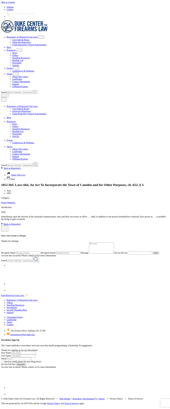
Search (4, 92)
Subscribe (21, 366)
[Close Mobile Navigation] (3, 99)
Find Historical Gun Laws (14, 297)
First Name (6, 355)
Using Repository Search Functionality (29, 45)
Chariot (101, 401)
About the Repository (21, 42)
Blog (9, 47)
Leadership (17, 79)
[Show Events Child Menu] (16, 68)
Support (10, 7)
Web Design (64, 401)
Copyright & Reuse (20, 40)
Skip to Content (8, 2)
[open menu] (5, 95)
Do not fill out (123, 255)
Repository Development (84, 401)
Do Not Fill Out (8, 366)
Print (11, 179)
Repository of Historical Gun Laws (22, 37)
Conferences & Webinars (23, 71)
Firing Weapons (8, 202)
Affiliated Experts (20, 86)
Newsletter (17, 63)
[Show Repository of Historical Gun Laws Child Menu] (41, 37)
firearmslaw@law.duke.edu (21, 336)
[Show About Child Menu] (16, 73)
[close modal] (4, 228)
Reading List (17, 60)
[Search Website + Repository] (35, 92)
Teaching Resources (21, 58)
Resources (11, 50)
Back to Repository (11, 168)
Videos (15, 55)
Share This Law (16, 175)
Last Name (6, 358)
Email (3, 360)
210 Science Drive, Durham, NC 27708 (26, 333)
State (3, 212)
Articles (15, 65)
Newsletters (12, 309)
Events (10, 68)
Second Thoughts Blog (17, 312)
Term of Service (71, 405)
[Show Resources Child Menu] (19, 50)
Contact (10, 9)
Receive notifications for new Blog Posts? (22, 364)
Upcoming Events (14, 319)
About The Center (20, 76)
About (9, 74)
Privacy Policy (53, 405)
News (14, 53)
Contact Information (21, 81)
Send (158, 255)
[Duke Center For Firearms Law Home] (24, 32)
